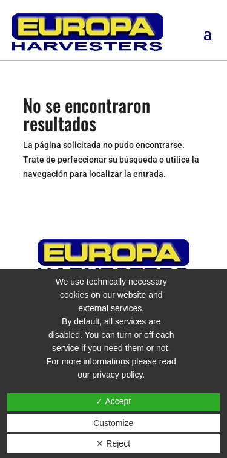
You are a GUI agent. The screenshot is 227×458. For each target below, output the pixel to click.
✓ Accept (113, 401)
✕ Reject (113, 443)
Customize (113, 423)
